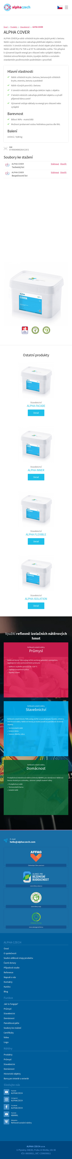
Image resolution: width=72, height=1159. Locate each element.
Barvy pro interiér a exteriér (16, 1078)
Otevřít (63, 164)
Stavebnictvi (9, 1013)
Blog (6, 991)
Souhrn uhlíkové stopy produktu (18, 958)
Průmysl (7, 1008)
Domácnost (9, 1018)
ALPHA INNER (36, 468)
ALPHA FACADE (36, 404)
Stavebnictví (25, 27)
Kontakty (8, 981)
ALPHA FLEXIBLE (36, 533)
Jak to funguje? (11, 1004)
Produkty (13, 27)
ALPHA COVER (37, 27)
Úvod (6, 27)
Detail (36, 412)
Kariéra (7, 986)
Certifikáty (9, 1032)
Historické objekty (12, 1073)
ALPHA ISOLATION (36, 597)
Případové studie (11, 967)
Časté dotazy (10, 962)
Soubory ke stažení (12, 1027)
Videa (6, 1037)
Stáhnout (55, 164)
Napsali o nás (10, 977)
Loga (6, 1042)
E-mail (36, 840)
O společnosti (10, 953)
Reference (8, 972)
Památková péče (11, 1023)
